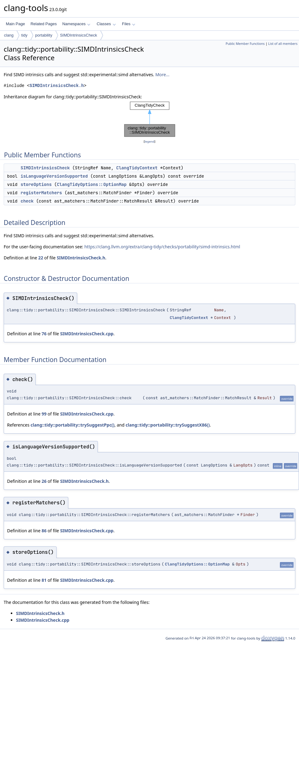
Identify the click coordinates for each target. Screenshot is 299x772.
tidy (24, 35)
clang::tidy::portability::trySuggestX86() (167, 425)
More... (162, 74)
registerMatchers (41, 192)
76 (44, 334)
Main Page (15, 24)
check (27, 201)
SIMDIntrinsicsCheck (78, 35)
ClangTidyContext (136, 168)
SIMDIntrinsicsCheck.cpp (86, 334)
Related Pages (43, 24)
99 (44, 414)
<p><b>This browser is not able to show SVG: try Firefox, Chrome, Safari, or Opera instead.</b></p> (150, 119)
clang (9, 35)
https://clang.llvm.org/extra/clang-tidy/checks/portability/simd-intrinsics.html (162, 247)
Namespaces (76, 24)
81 (44, 580)
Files (128, 24)
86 (44, 531)
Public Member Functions (245, 43)
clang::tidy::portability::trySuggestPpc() (72, 425)
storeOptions (36, 184)
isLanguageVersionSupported (54, 176)
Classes (106, 24)
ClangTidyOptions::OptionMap (92, 184)
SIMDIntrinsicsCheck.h (57, 86)
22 (40, 258)
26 (44, 481)
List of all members (282, 43)
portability (43, 35)
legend (149, 142)
